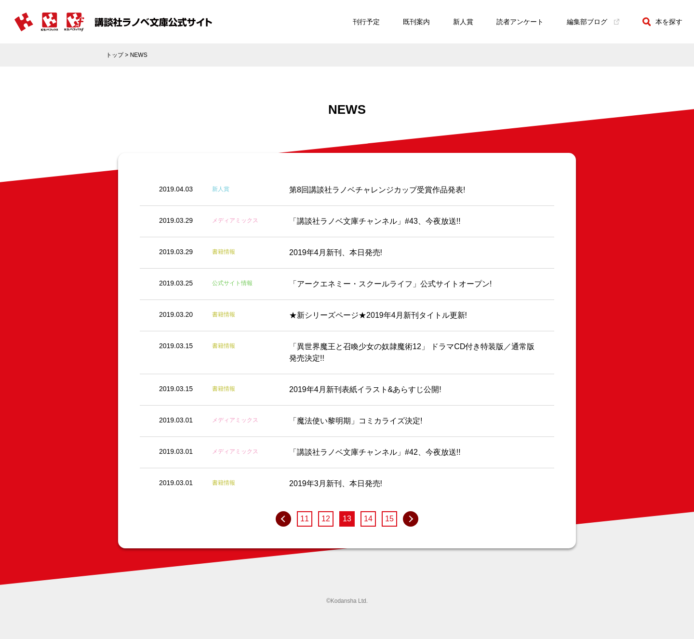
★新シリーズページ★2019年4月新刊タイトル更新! (378, 315)
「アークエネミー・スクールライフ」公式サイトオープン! (390, 284)
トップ (114, 55)
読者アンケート (520, 22)
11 (304, 519)
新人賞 (463, 22)
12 (325, 519)
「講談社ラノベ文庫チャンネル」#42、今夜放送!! (375, 452)
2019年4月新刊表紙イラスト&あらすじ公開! (365, 389)
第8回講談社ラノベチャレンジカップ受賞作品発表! (377, 190)
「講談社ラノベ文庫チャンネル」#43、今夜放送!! (375, 221)
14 (368, 519)
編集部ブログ (593, 22)
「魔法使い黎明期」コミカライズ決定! (355, 421)
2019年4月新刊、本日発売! (335, 252)
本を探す (662, 21)
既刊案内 (416, 22)
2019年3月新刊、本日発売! (335, 483)
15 (389, 519)
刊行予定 (366, 22)
